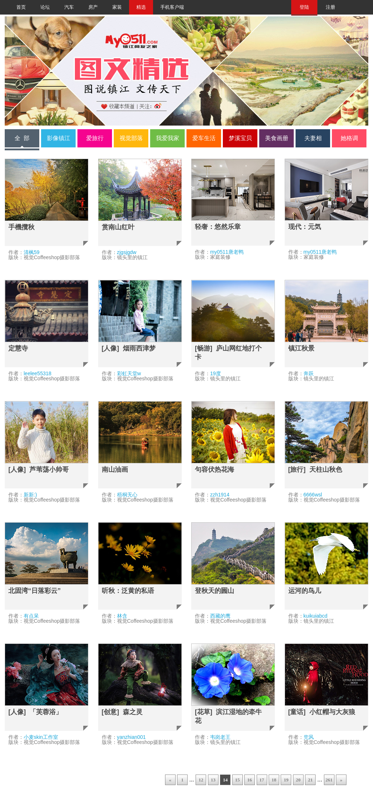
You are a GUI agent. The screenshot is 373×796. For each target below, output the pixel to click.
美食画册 (276, 138)
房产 (93, 7)
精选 (141, 7)
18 (274, 780)
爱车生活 (204, 138)
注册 (330, 7)
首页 (21, 7)
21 (310, 780)
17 (262, 780)
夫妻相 (313, 138)
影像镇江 (58, 138)
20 (298, 780)
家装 (117, 7)
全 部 (22, 138)
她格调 (349, 138)
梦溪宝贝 (240, 138)
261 (329, 780)
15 (237, 780)
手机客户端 (172, 7)
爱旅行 (95, 138)
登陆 (304, 7)
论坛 (45, 7)
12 (200, 780)
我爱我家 (167, 138)
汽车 (69, 7)
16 (249, 780)
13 (213, 780)
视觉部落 (131, 138)
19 (286, 780)
